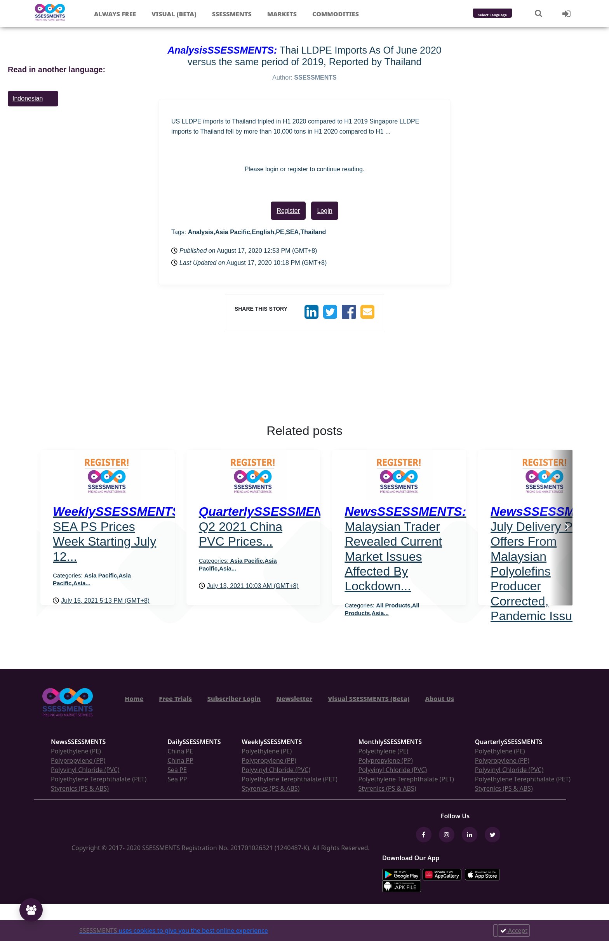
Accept (513, 930)
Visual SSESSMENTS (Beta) (368, 698)
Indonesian (27, 98)
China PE (180, 751)
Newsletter (294, 698)
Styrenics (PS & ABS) (80, 788)
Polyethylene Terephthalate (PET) (98, 779)
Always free (115, 14)
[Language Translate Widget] (502, 15)
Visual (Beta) (173, 14)
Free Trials (175, 698)
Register (288, 210)
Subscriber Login (234, 698)
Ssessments (232, 14)
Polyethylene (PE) (76, 751)
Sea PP (177, 779)
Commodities (335, 14)
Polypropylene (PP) (78, 760)
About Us (439, 698)
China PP (180, 760)
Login (324, 210)
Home (134, 698)
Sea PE (177, 769)
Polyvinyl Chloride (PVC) (85, 769)
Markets (282, 14)
